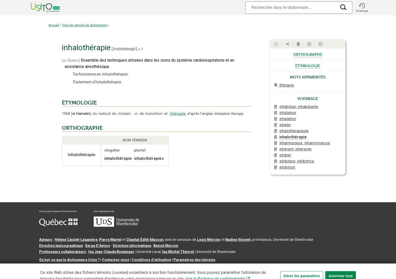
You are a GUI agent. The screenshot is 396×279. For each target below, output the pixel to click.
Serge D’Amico (97, 246)
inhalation (287, 118)
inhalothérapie (293, 137)
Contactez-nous (115, 260)
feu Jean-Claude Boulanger (111, 252)
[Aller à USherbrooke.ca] (116, 225)
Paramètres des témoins (194, 260)
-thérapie (177, 114)
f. (143, 49)
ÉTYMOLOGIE (79, 103)
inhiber (285, 155)
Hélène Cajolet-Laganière (76, 240)
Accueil (53, 25)
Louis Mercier (208, 240)
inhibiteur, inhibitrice (296, 161)
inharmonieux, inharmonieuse (304, 143)
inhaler (285, 124)
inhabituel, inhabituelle (298, 106)
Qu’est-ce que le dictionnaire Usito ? (69, 260)
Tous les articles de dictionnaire (84, 25)
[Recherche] (291, 7)
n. (139, 49)
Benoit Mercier (166, 246)
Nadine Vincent (238, 240)
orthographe (307, 54)
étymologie (307, 65)
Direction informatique (132, 246)
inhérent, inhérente (295, 149)
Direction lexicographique (61, 246)
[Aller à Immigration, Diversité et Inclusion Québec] (58, 225)
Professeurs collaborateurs (62, 252)
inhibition (287, 167)
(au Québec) (71, 60)
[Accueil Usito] (39, 7)
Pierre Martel (110, 240)
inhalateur (287, 112)
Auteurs (45, 240)
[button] (361, 7)
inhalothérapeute (294, 131)
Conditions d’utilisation (151, 260)
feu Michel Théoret (178, 252)
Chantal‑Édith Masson (144, 240)
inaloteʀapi (124, 48)
